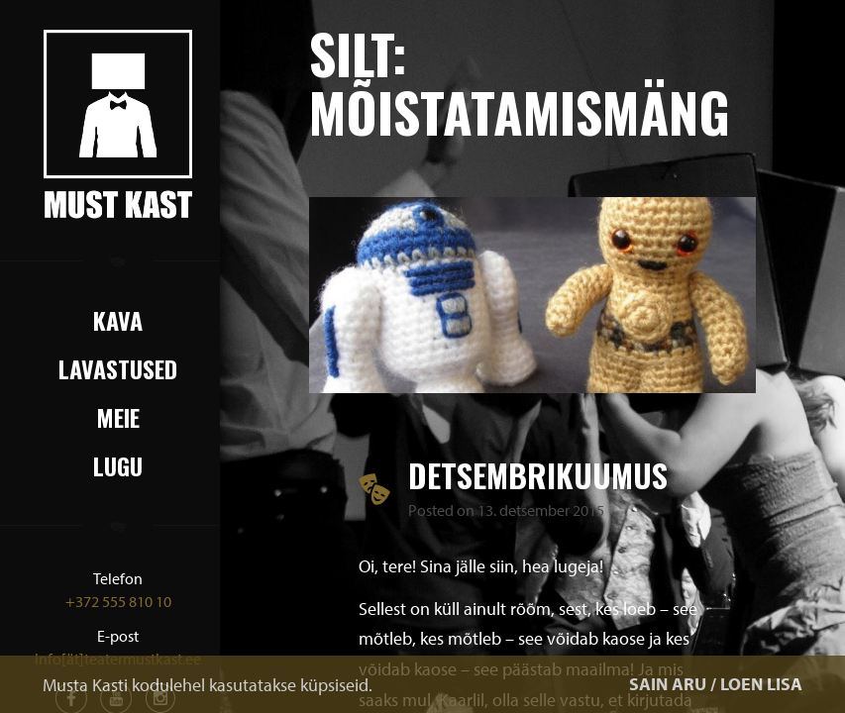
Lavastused (117, 368)
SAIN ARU (667, 683)
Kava (118, 320)
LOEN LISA (761, 683)
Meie (118, 417)
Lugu (118, 465)
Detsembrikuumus (538, 475)
